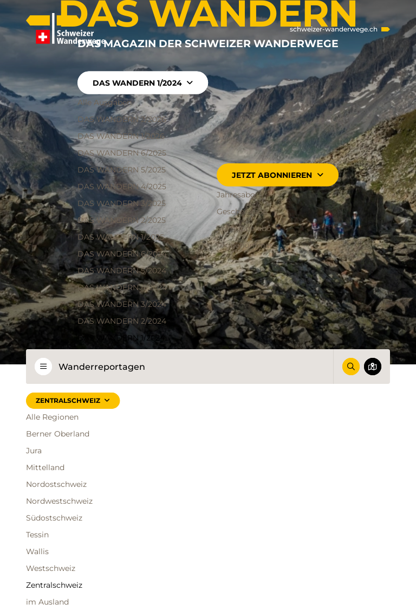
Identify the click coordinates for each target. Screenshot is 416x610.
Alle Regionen (52, 417)
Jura (34, 450)
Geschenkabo (242, 211)
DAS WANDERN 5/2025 (121, 169)
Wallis (37, 551)
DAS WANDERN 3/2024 (121, 304)
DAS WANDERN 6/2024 (122, 253)
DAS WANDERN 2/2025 (121, 219)
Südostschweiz (54, 518)
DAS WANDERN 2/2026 (121, 119)
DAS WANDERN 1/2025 (120, 236)
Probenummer (245, 244)
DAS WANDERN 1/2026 (121, 135)
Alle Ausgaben (104, 102)
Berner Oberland (57, 434)
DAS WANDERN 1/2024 (143, 82)
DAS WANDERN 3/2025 (121, 203)
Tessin (37, 535)
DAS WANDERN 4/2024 (122, 287)
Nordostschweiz (56, 484)
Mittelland (45, 467)
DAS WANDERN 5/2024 (121, 270)
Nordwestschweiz (59, 501)
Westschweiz (50, 568)
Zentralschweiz (73, 400)
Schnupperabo (244, 228)
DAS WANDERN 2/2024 (121, 320)
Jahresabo (236, 194)
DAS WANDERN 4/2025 (121, 186)
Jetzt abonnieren (277, 174)
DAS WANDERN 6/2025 (121, 152)
